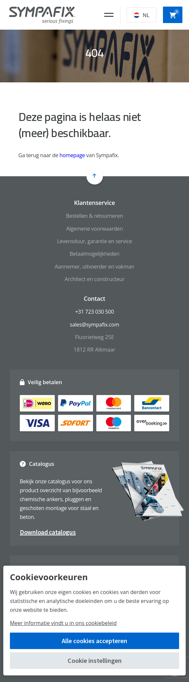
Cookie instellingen (95, 660)
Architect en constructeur (94, 279)
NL (141, 15)
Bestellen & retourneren (94, 215)
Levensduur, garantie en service (94, 241)
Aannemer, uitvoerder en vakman (94, 266)
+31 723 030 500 (94, 311)
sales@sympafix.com (94, 324)
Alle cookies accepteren (94, 641)
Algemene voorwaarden (94, 228)
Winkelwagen (174, 14)
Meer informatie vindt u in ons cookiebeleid (63, 623)
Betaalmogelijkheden (94, 253)
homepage (72, 155)
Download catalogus (48, 532)
